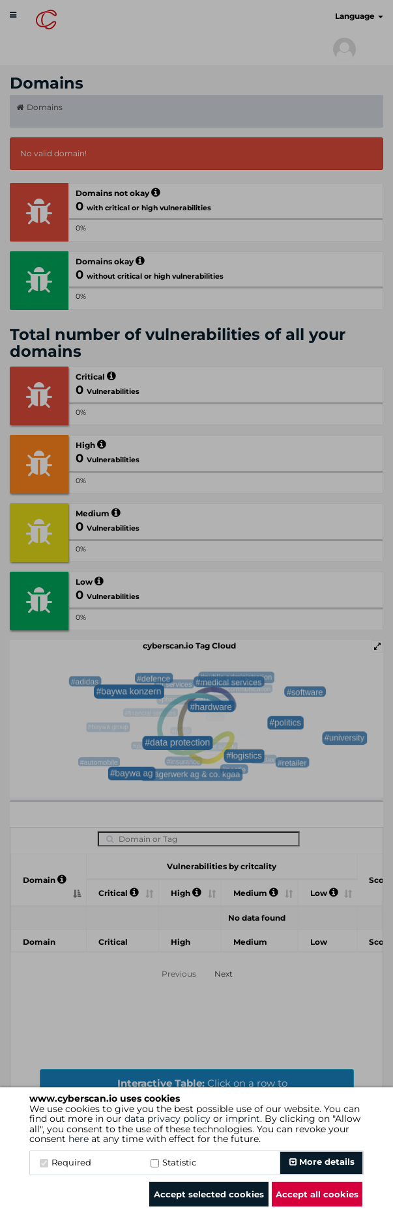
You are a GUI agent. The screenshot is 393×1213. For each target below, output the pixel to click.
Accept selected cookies (209, 1194)
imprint (243, 1118)
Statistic (173, 1162)
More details (322, 1161)
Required (65, 1162)
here (78, 1139)
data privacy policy (167, 1118)
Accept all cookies (317, 1194)
